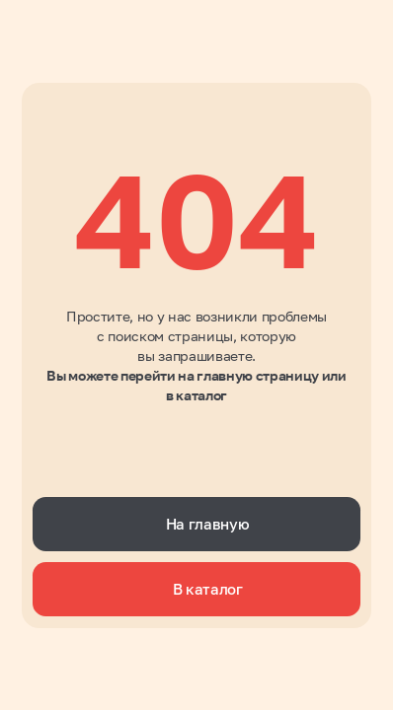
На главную (208, 523)
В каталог (208, 589)
